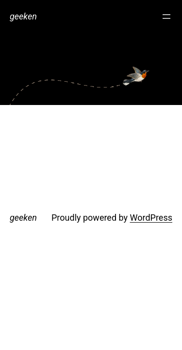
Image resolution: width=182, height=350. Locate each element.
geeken (23, 16)
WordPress (151, 217)
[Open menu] (166, 16)
